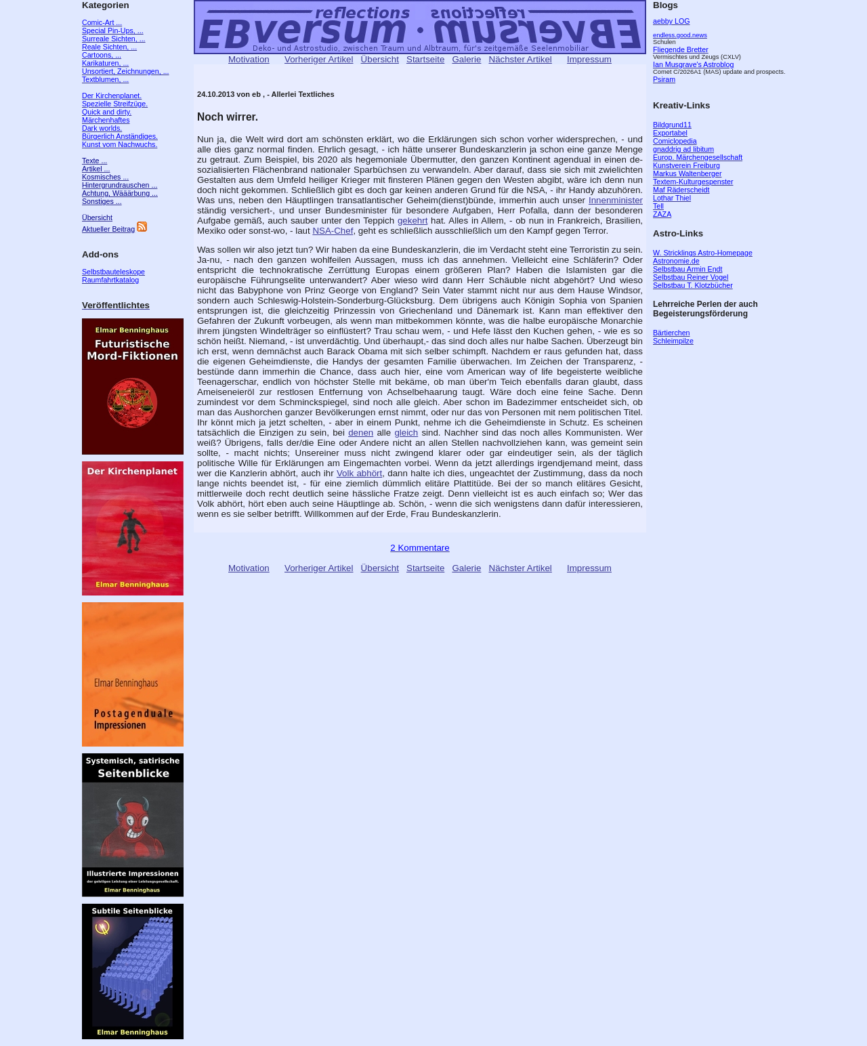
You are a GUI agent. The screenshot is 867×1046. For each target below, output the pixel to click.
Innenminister (616, 200)
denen (360, 432)
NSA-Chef (332, 231)
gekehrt (412, 220)
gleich (406, 432)
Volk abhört (359, 473)
